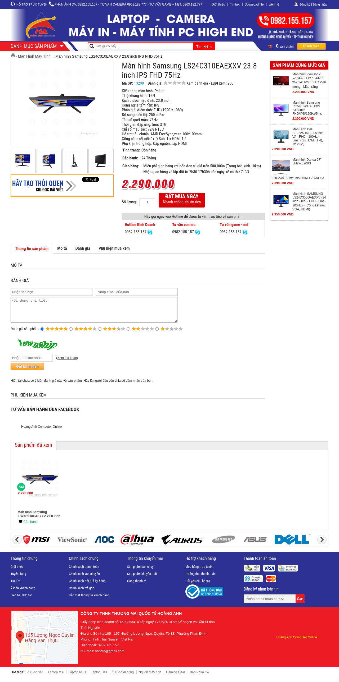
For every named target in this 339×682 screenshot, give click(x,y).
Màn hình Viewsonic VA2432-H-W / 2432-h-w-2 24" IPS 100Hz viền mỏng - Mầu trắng (309, 80)
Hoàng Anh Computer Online (41, 431)
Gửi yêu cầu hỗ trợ (197, 586)
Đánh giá (82, 248)
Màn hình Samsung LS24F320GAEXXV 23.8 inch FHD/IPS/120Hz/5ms (307, 108)
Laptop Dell (99, 677)
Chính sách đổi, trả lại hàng (87, 586)
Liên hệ (274, 4)
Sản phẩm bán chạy (140, 571)
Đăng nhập (320, 4)
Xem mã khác (67, 363)
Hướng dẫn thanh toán (200, 578)
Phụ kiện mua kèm (114, 248)
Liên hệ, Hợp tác (22, 600)
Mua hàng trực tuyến (199, 571)
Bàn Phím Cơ (199, 677)
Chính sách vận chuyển (84, 578)
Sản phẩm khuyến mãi (142, 578)
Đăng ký (305, 4)
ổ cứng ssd (35, 677)
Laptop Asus (77, 677)
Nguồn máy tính (150, 677)
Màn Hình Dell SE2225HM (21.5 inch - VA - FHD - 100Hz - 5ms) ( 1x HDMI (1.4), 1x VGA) (308, 136)
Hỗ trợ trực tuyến (31, 4)
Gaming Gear (175, 677)
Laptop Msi (56, 677)
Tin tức (235, 4)
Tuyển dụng (18, 578)
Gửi (300, 603)
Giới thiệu (218, 4)
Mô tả (62, 248)
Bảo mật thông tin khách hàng (89, 600)
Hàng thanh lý (136, 586)
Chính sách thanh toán (84, 571)
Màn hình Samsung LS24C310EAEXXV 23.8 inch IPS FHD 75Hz (39, 519)
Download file (254, 4)
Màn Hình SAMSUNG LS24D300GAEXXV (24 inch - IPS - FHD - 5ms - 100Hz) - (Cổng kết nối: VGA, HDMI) (309, 201)
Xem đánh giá (197, 83)
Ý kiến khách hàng (23, 593)
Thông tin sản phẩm (31, 248)
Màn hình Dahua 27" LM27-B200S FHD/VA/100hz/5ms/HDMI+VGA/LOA (298, 169)
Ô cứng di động (123, 677)
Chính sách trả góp (81, 593)
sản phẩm (296, 46)
